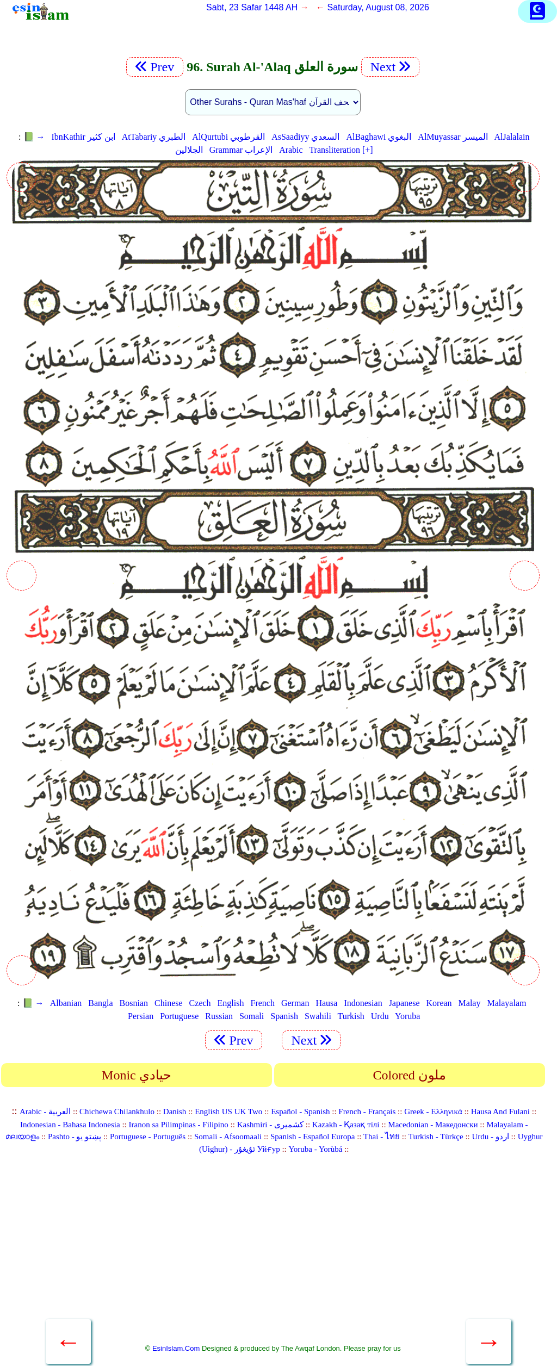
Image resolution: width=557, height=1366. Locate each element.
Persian (140, 1016)
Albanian (66, 1003)
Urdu (380, 1016)
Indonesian (363, 1003)
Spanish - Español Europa (312, 1136)
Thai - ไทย (381, 1136)
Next (390, 67)
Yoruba (407, 1016)
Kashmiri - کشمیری (270, 1124)
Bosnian (134, 1003)
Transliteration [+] (341, 149)
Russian (219, 1016)
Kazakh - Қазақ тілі (346, 1124)
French (262, 1003)
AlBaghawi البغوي (378, 136)
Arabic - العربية (45, 1111)
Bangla (100, 1003)
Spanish (284, 1016)
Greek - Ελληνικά (433, 1111)
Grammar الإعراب (241, 149)
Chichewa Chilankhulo (116, 1111)
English (231, 1003)
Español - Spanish (300, 1111)
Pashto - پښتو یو (74, 1136)
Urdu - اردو (490, 1136)
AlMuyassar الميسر (452, 136)
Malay (470, 1003)
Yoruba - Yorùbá (316, 1149)
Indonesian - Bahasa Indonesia (70, 1124)
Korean (439, 1003)
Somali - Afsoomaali (228, 1136)
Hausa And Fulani (500, 1111)
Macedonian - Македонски (433, 1124)
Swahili (318, 1016)
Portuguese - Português (147, 1136)
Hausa (326, 1003)
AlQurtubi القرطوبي (228, 136)
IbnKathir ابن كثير (83, 136)
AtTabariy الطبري (154, 136)
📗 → (34, 136)
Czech (200, 1003)
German (295, 1003)
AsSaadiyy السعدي (305, 136)
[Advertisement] (273, 1255)
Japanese (404, 1003)
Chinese (168, 1003)
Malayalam (506, 1003)
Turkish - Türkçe (436, 1136)
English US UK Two (228, 1111)
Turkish (351, 1016)
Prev (155, 67)
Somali (251, 1016)
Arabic (291, 149)
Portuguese (179, 1016)
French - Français (366, 1111)
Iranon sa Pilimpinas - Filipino (178, 1124)
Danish (175, 1111)
